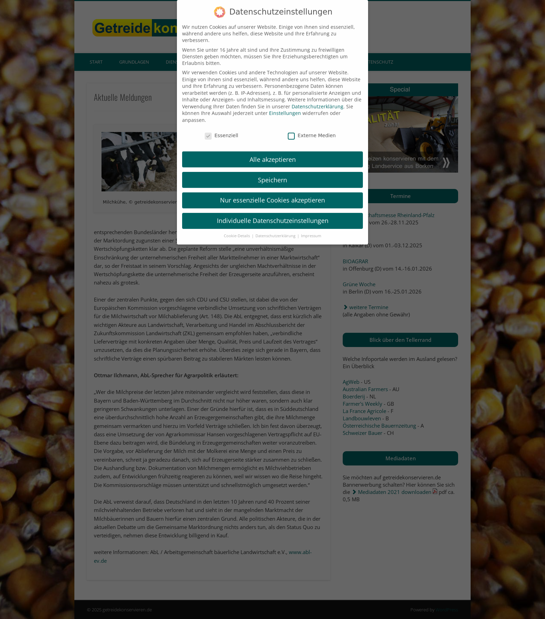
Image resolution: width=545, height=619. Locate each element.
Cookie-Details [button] (237, 227)
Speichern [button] (272, 171)
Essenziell (221, 127)
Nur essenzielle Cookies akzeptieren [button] (272, 192)
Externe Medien (312, 127)
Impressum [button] (311, 227)
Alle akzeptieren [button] (273, 151)
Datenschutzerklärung (317, 98)
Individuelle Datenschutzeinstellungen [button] (272, 212)
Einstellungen (285, 105)
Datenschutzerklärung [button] (275, 227)
